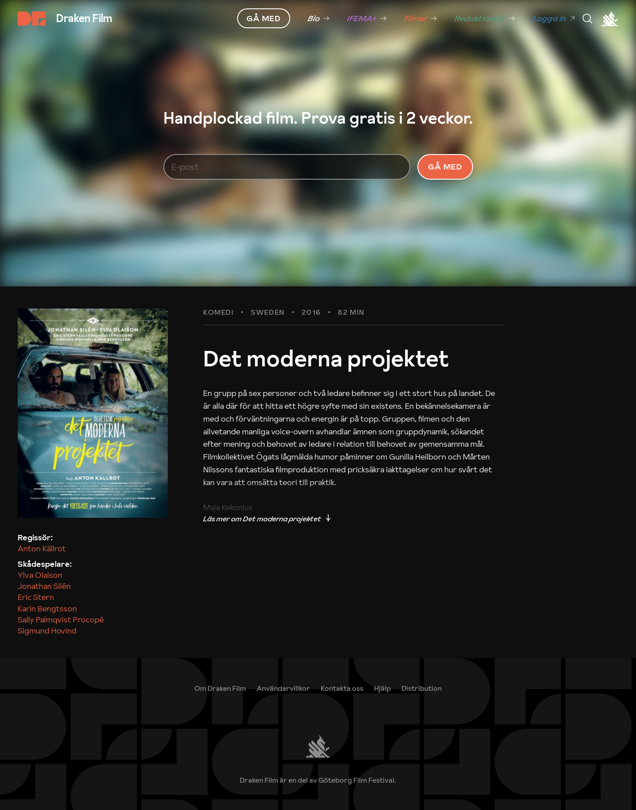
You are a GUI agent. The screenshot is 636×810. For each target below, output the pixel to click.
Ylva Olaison (40, 574)
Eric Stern (36, 597)
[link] (318, 18)
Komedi (218, 312)
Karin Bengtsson (47, 608)
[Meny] (587, 18)
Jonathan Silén (44, 585)
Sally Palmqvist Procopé (61, 619)
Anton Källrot (42, 548)
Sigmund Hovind (47, 630)
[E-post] (287, 167)
